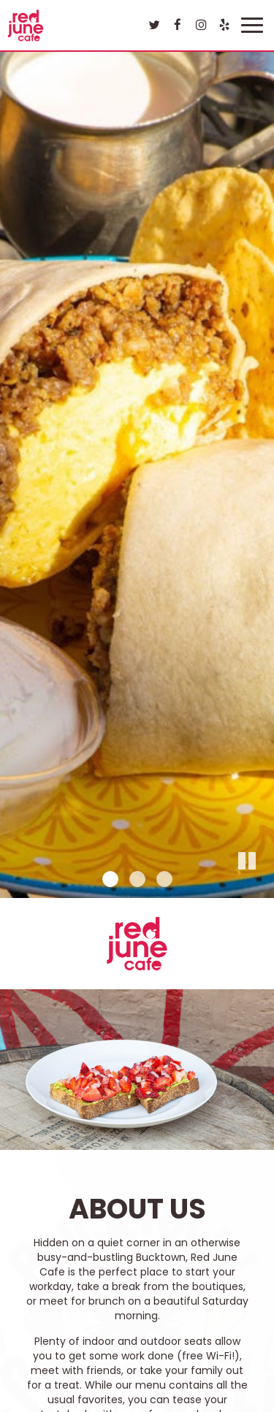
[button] (263, 887)
